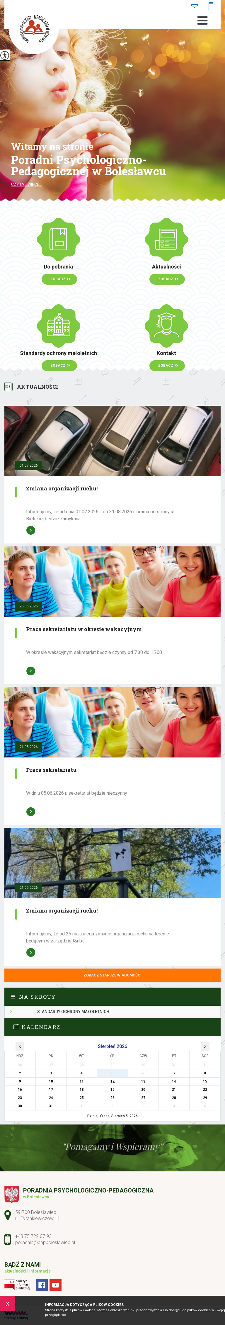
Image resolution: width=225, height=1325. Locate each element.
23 (20, 1098)
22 (205, 1090)
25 (82, 1098)
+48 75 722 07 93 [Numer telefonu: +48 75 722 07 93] (33, 1236)
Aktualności (37, 386)
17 (51, 1090)
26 (112, 1098)
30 (20, 1106)
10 (51, 1081)
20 (143, 1090)
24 (51, 1098)
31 (51, 1106)
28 (174, 1098)
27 (143, 1098)
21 (174, 1090)
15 (205, 1081)
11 (82, 1081)
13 (143, 1081)
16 (20, 1090)
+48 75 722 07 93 (211, 7)
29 (205, 1098)
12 (112, 1081)
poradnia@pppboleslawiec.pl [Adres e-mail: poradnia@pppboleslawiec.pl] (45, 1242)
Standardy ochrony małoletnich (73, 1011)
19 (112, 1090)
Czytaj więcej (26, 184)
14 (174, 1081)
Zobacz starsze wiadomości (112, 975)
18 (82, 1090)
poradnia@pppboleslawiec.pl (194, 6)
